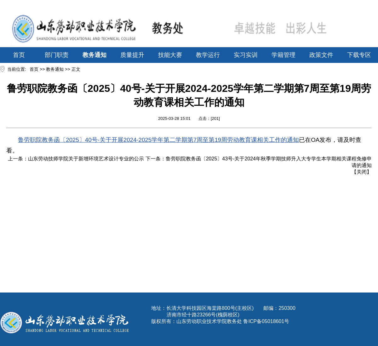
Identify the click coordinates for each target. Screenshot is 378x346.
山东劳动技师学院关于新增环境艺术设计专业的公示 (86, 158)
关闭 (362, 172)
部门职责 (57, 55)
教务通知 (94, 55)
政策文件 (321, 55)
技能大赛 (170, 55)
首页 (19, 55)
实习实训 (246, 55)
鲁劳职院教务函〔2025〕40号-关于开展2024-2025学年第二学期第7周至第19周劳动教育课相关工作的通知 (158, 140)
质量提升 (132, 55)
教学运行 (208, 55)
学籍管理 (283, 55)
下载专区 (359, 55)
